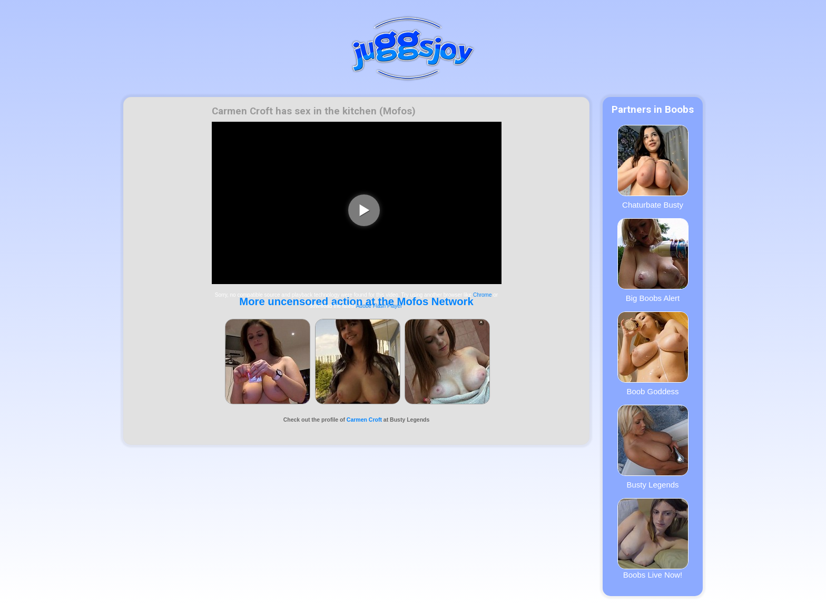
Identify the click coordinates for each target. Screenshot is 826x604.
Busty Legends (653, 447)
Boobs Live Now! (653, 538)
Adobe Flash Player (379, 306)
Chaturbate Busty (653, 167)
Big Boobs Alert (653, 260)
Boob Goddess (653, 353)
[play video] (364, 210)
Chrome (482, 295)
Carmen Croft (364, 419)
